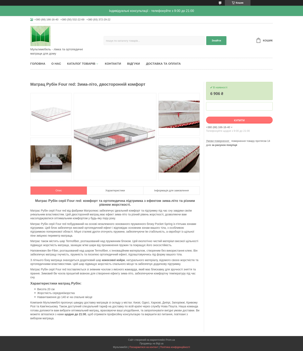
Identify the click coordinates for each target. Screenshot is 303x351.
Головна (37, 63)
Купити (239, 120)
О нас (56, 63)
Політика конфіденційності (175, 347)
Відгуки (133, 63)
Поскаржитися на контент (143, 347)
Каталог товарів (81, 63)
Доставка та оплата (163, 63)
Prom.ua (170, 339)
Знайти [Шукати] (216, 40)
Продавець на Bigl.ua (151, 343)
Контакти (113, 63)
